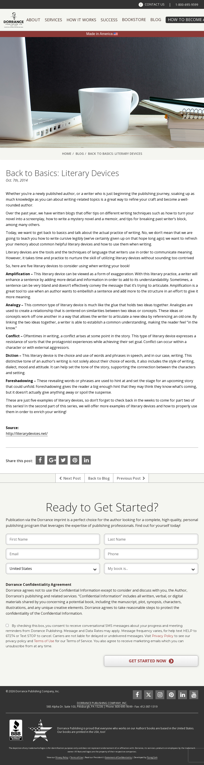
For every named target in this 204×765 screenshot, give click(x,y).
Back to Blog (99, 478)
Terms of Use (44, 641)
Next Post (70, 478)
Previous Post (131, 478)
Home (66, 153)
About (33, 19)
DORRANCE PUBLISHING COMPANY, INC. (102, 703)
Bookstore (134, 19)
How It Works (81, 19)
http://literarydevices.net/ (27, 433)
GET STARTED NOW (151, 661)
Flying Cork (152, 757)
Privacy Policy (162, 636)
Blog (155, 19)
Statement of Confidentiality (118, 757)
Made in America (99, 34)
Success (109, 19)
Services (53, 19)
